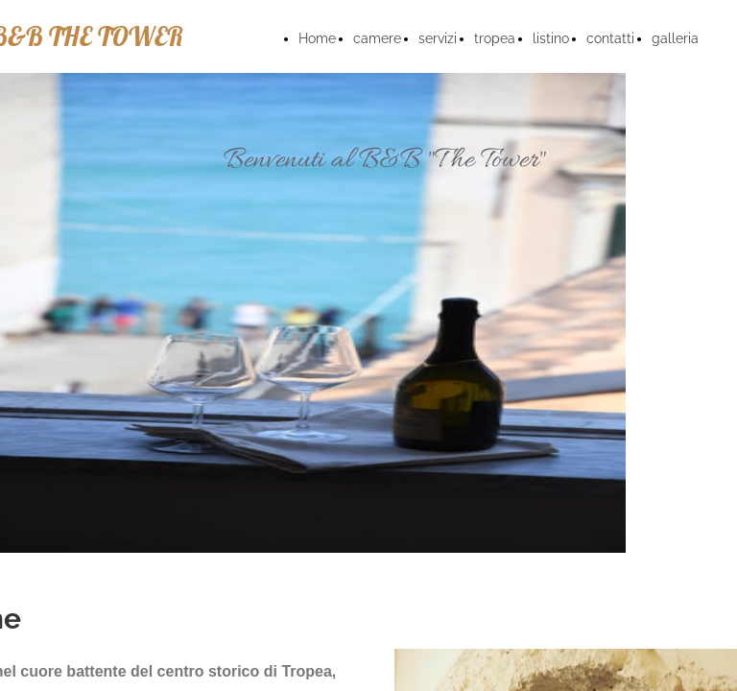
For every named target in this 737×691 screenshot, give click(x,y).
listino (551, 38)
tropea (494, 38)
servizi (437, 38)
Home (317, 38)
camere (377, 38)
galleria (675, 38)
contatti (610, 38)
